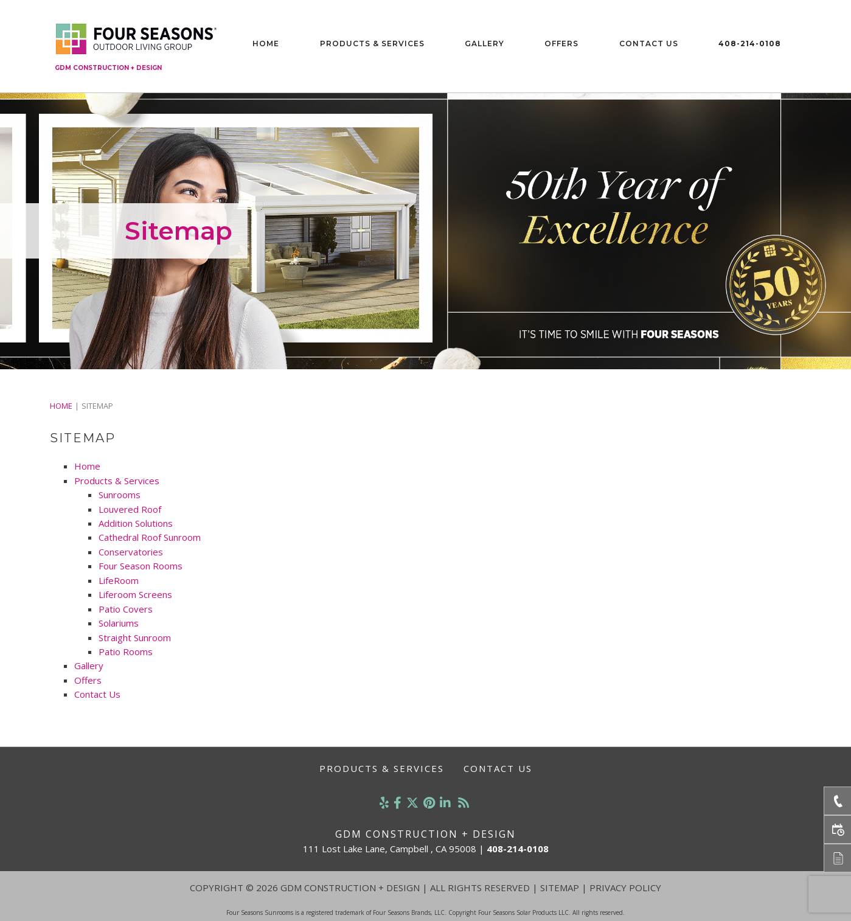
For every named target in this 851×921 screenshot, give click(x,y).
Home (265, 43)
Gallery (484, 43)
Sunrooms (120, 494)
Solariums (119, 623)
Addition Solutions (136, 523)
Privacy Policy (625, 887)
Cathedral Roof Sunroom (150, 537)
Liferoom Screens (135, 594)
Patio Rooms (126, 651)
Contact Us (648, 43)
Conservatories (131, 552)
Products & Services (372, 43)
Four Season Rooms (140, 566)
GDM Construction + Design (108, 68)
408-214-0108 (749, 43)
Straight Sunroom (135, 637)
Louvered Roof (130, 509)
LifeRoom (119, 580)
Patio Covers (126, 609)
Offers (561, 43)
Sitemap (559, 887)
